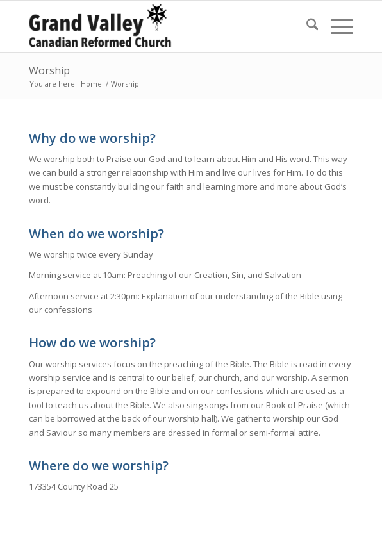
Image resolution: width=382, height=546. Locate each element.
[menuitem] (306, 26)
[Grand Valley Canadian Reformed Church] (158, 26)
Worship (49, 70)
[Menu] (335, 26)
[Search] (306, 26)
